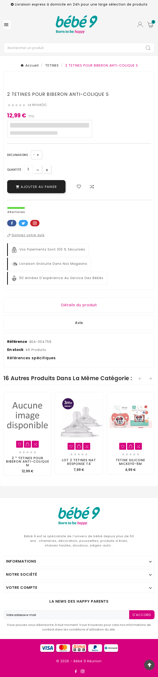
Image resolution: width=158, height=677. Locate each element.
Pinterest (34, 223)
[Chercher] (73, 48)
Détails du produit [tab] (79, 305)
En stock (15, 349)
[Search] (148, 47)
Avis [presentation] (79, 322)
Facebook (11, 223)
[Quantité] (28, 169)
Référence (17, 341)
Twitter (23, 223)
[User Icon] (140, 24)
